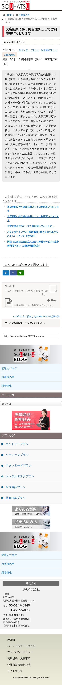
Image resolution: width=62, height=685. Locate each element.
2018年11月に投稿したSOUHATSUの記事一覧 (36, 316)
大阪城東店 (9, 54)
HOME (8, 15)
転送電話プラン (49, 50)
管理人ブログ (9, 368)
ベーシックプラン (17, 454)
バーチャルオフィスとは (21, 646)
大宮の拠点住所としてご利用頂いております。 (30, 226)
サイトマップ (15, 671)
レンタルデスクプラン (20, 476)
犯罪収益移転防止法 (18, 664)
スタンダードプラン (29, 50)
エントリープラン (17, 444)
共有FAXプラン (15, 498)
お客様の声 (24, 15)
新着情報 (6, 385)
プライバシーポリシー (20, 652)
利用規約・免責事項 (18, 658)
